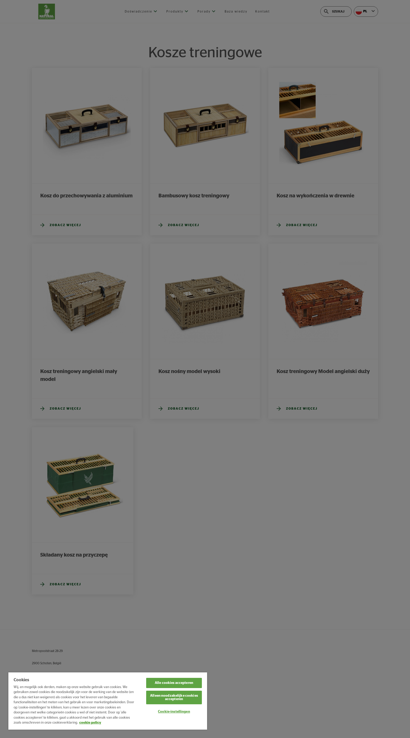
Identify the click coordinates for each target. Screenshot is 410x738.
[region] (107, 701)
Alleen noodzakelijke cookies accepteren (174, 697)
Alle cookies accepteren (174, 683)
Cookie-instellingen (174, 711)
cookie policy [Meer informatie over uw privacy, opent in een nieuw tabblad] (90, 722)
